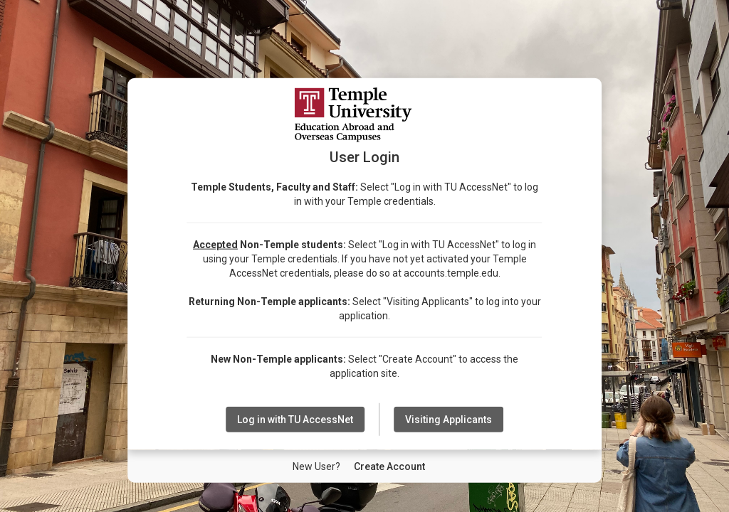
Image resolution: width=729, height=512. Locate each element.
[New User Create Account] (389, 466)
